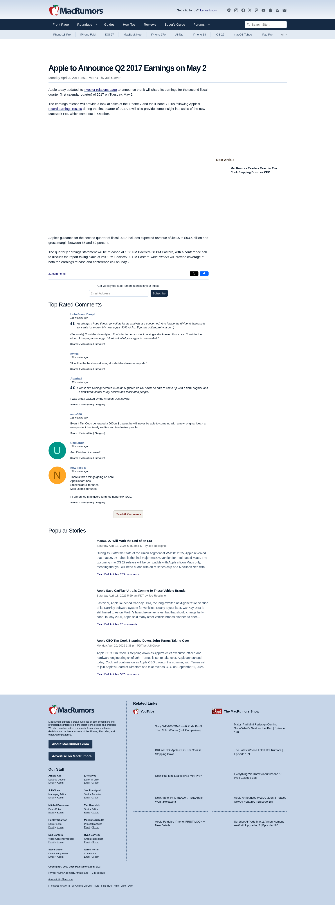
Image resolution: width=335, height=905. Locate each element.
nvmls (74, 353)
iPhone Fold (87, 34)
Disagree (99, 344)
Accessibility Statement (61, 879)
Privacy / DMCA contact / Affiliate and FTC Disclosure (77, 872)
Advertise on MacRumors (72, 754)
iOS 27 (109, 34)
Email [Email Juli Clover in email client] (52, 795)
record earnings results (65, 108)
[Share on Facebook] (204, 273)
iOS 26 (220, 34)
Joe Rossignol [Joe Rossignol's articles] (92, 788)
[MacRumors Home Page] (76, 10)
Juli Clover (113, 78)
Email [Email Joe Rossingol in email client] (87, 795)
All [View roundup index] (284, 34)
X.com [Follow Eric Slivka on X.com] (95, 780)
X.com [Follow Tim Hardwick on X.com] (95, 810)
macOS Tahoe (243, 34)
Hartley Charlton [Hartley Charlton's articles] (58, 818)
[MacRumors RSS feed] (277, 10)
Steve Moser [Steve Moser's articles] (56, 847)
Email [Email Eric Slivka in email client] (87, 780)
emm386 (76, 414)
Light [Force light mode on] (123, 885)
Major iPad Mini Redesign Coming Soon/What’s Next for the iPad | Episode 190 (259, 726)
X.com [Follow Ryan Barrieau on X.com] (95, 840)
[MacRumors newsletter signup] (284, 10)
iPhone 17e (158, 34)
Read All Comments (128, 514)
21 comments (57, 273)
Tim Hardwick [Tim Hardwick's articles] (92, 803)
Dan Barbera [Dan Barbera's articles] (56, 832)
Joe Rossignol (158, 545)
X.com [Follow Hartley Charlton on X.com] (60, 825)
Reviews (150, 24)
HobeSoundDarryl (82, 314)
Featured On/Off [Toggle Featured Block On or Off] (58, 885)
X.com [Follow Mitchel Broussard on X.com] (60, 810)
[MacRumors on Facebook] (243, 10)
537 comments (129, 679)
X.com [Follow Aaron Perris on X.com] (95, 854)
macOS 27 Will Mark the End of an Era (130, 541)
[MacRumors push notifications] (270, 10)
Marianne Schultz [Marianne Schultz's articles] (94, 818)
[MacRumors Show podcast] (229, 10)
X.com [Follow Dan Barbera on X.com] (60, 840)
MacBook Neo (133, 34)
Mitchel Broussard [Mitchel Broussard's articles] (59, 803)
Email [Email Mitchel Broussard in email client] (52, 810)
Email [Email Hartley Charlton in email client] (52, 825)
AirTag (179, 34)
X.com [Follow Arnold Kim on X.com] (60, 780)
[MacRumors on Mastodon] (256, 10)
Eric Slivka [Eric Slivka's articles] (90, 773)
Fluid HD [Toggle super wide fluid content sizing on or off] (106, 885)
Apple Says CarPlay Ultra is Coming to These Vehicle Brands (151, 590)
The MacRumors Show (241, 709)
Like (90, 344)
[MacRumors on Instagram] (236, 10)
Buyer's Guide (175, 24)
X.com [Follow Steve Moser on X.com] (60, 854)
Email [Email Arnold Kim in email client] (52, 780)
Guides (109, 24)
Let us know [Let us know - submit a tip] (208, 10)
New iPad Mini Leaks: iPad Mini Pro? (178, 773)
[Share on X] (194, 273)
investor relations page (100, 89)
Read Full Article (107, 574)
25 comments (128, 624)
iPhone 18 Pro (62, 34)
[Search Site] (266, 24)
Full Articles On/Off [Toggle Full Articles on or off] (80, 885)
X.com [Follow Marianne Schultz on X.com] (95, 825)
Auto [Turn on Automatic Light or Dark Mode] (116, 885)
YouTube (147, 709)
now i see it (78, 467)
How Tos (129, 24)
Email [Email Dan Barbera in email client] (52, 840)
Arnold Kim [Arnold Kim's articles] (55, 773)
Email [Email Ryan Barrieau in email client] (87, 840)
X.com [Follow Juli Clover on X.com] (60, 795)
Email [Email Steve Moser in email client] (52, 854)
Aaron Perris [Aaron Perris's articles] (91, 847)
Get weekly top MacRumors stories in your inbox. (128, 285)
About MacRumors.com (70, 742)
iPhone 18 (199, 34)
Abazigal (76, 378)
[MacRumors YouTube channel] (263, 10)
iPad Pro (267, 34)
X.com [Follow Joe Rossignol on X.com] (95, 795)
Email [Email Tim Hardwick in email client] (87, 810)
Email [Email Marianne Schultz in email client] (87, 825)
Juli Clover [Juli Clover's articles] (55, 788)
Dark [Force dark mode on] (130, 885)
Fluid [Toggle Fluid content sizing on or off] (96, 885)
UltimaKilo (77, 443)
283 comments (129, 574)
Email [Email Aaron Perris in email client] (87, 854)
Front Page (61, 24)
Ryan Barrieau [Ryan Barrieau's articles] (92, 832)
